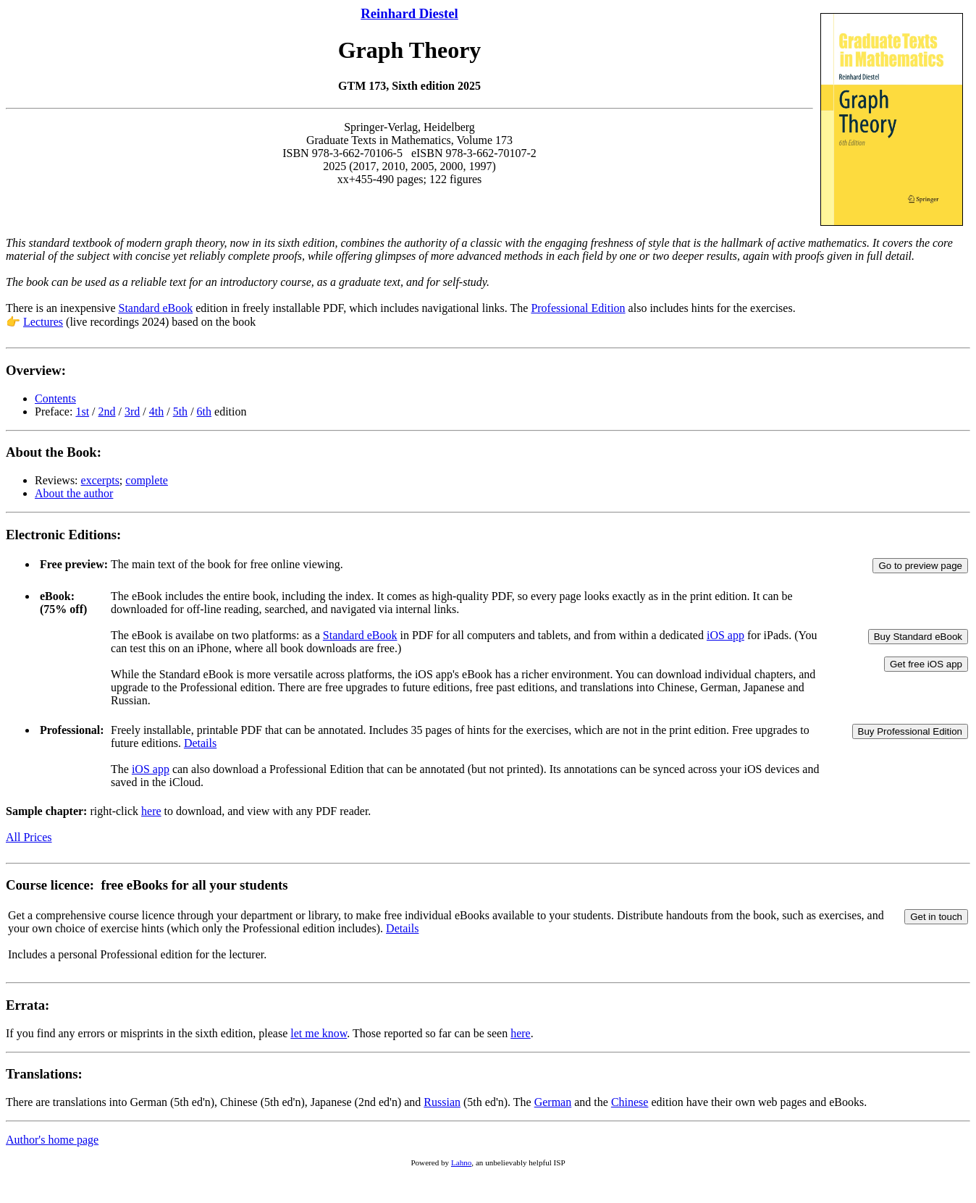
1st (82, 411)
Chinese (630, 1102)
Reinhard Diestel (409, 13)
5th (180, 411)
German (553, 1102)
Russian (442, 1102)
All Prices (29, 837)
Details (200, 743)
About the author (74, 493)
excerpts (100, 480)
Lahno (461, 1162)
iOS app (725, 635)
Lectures (43, 322)
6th (204, 411)
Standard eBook (156, 308)
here (151, 811)
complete (146, 480)
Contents (55, 398)
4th (156, 411)
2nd (107, 411)
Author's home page (52, 1140)
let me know (318, 1033)
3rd (132, 411)
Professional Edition (578, 308)
